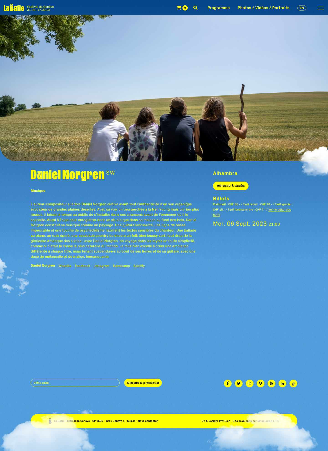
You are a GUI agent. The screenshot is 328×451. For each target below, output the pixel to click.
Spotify (139, 266)
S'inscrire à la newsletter (143, 382)
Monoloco (263, 421)
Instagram (102, 266)
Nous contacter (148, 421)
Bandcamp (121, 266)
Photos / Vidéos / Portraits (263, 7)
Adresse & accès (231, 186)
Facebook (82, 266)
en (302, 8)
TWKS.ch (224, 421)
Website (64, 266)
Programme (219, 7)
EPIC (276, 421)
